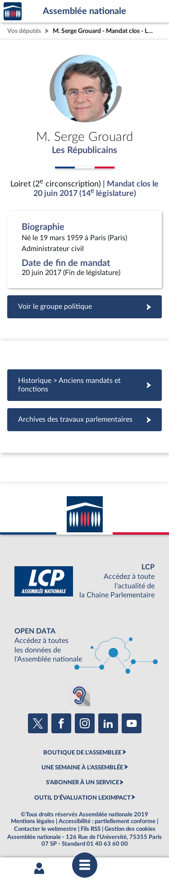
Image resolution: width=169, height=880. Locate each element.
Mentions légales (33, 821)
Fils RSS (90, 829)
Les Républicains (84, 150)
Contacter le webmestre (45, 829)
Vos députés (24, 31)
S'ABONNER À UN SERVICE (82, 782)
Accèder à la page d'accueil (13, 11)
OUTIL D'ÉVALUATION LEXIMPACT (82, 798)
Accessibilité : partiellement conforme (107, 821)
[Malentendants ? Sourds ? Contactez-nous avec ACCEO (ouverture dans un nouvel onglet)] (79, 695)
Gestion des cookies (130, 829)
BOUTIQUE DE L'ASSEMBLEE (82, 752)
